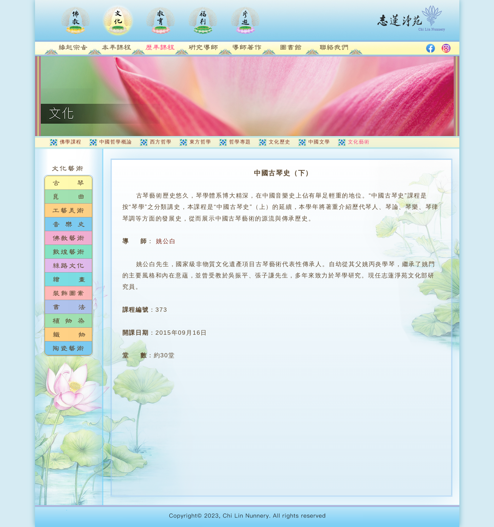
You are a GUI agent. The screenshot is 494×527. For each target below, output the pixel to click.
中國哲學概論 (115, 142)
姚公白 (166, 241)
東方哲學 (200, 142)
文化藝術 (359, 142)
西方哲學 (161, 142)
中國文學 (319, 142)
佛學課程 (71, 142)
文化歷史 (280, 142)
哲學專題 (240, 142)
